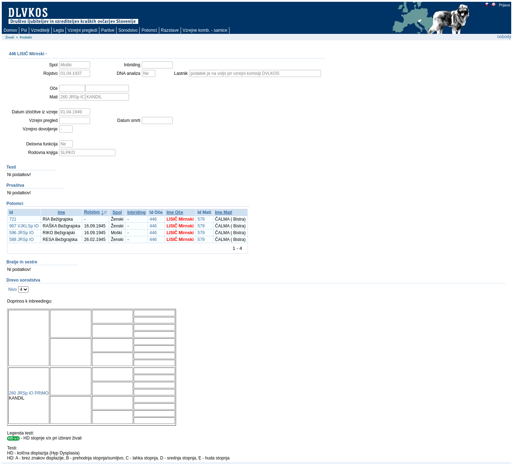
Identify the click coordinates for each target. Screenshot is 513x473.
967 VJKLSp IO (24, 225)
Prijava (504, 5)
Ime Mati (223, 212)
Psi (24, 30)
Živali (9, 37)
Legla (58, 30)
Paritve (107, 30)
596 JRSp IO (21, 232)
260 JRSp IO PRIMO (28, 393)
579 (201, 219)
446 (153, 219)
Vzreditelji (40, 30)
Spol (117, 212)
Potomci (149, 30)
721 (12, 219)
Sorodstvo (128, 30)
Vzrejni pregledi (82, 30)
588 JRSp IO (21, 239)
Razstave (170, 30)
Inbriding (136, 212)
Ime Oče (174, 212)
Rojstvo (92, 212)
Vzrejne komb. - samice (205, 30)
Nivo (12, 289)
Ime (61, 212)
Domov (10, 30)
